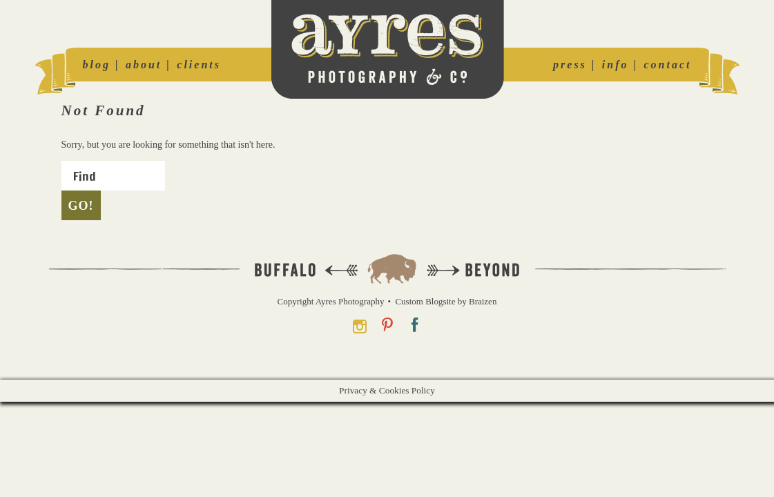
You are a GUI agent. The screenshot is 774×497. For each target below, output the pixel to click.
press (570, 64)
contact (668, 64)
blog (96, 64)
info (615, 64)
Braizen (482, 301)
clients (199, 64)
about (144, 64)
